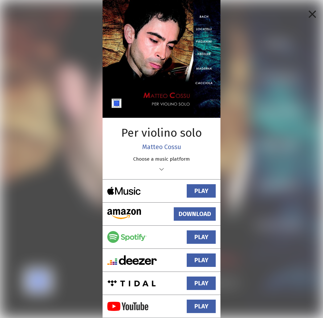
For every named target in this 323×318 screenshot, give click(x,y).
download (194, 214)
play (201, 191)
